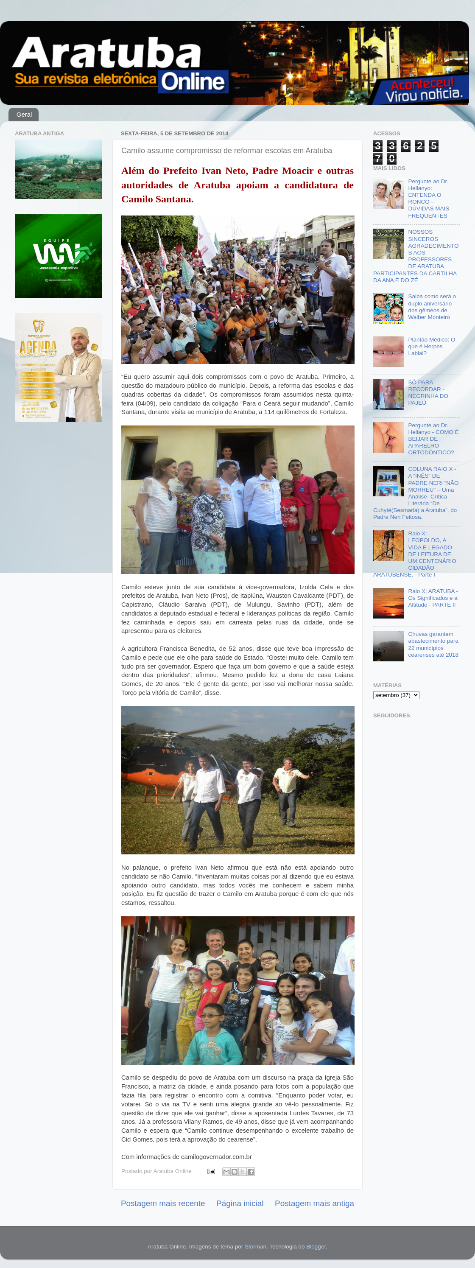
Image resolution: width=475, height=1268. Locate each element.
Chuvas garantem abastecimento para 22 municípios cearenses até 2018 (433, 644)
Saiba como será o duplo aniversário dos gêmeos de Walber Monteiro (432, 306)
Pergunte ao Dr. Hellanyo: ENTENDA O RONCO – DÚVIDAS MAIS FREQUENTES (428, 198)
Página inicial (239, 1203)
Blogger (316, 1246)
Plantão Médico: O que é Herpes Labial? (431, 346)
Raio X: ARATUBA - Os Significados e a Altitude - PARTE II (433, 598)
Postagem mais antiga (314, 1203)
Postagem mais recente (163, 1203)
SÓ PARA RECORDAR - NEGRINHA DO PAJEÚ (428, 392)
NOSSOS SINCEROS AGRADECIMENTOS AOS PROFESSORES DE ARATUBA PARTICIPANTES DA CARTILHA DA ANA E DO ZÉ (415, 256)
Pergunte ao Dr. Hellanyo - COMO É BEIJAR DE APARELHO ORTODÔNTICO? (433, 439)
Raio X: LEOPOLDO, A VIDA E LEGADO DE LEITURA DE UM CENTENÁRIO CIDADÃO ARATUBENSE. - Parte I (414, 554)
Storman (255, 1246)
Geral (24, 114)
